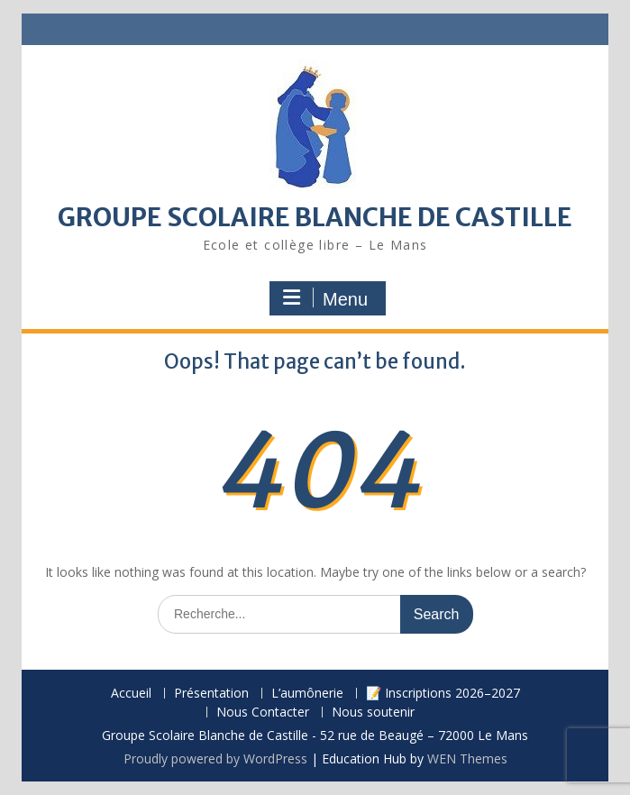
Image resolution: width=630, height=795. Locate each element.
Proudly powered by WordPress (215, 758)
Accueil (131, 693)
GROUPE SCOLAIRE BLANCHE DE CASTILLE (315, 217)
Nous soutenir (373, 712)
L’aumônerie (307, 693)
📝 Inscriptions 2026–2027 (443, 693)
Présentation (211, 693)
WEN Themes (467, 758)
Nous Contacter (262, 712)
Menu (325, 298)
